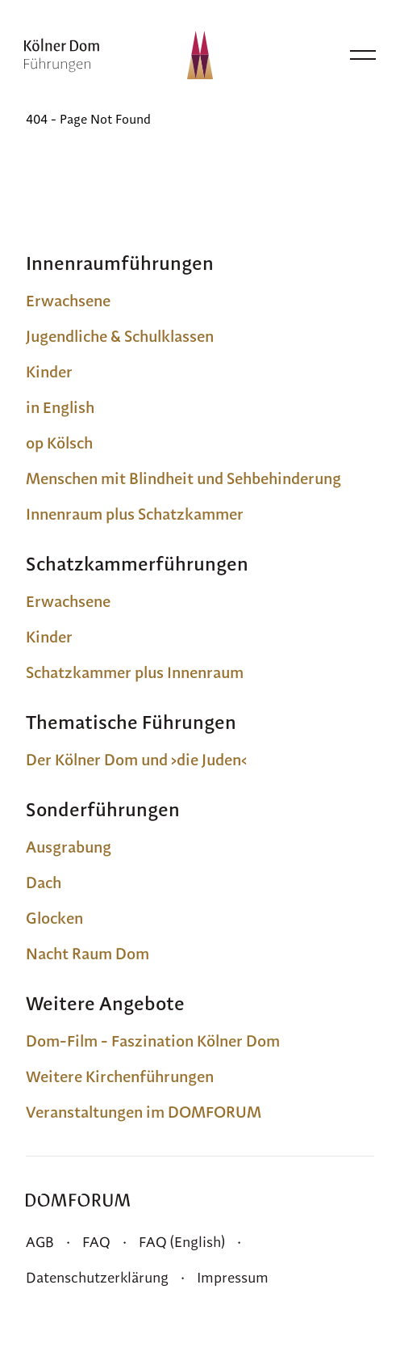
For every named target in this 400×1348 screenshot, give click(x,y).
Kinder (49, 371)
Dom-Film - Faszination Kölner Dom (153, 1041)
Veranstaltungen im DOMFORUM (143, 1112)
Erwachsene (68, 300)
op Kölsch (59, 443)
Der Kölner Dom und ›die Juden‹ (136, 759)
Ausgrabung (68, 847)
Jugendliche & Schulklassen (120, 336)
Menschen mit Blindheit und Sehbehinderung (183, 478)
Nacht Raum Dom (87, 953)
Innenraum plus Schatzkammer (135, 514)
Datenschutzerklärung (97, 1277)
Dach (43, 882)
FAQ (96, 1241)
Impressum (233, 1277)
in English (60, 407)
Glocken (54, 918)
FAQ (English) (182, 1241)
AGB (40, 1241)
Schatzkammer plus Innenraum (135, 672)
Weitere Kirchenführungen (120, 1076)
